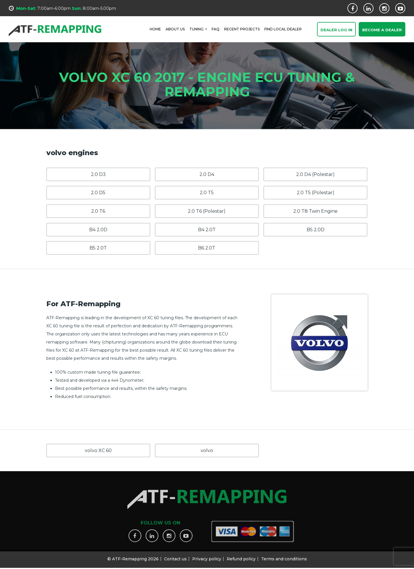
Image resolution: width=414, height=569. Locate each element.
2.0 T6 (98, 211)
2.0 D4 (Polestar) (315, 174)
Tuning (196, 29)
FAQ (215, 29)
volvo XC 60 (98, 450)
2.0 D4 (206, 174)
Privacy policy (206, 556)
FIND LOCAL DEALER (283, 29)
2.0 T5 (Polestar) (315, 192)
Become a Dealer (382, 30)
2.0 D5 (98, 192)
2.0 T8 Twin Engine (315, 211)
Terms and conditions (284, 556)
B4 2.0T (207, 229)
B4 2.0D (98, 229)
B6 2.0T (206, 248)
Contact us (175, 556)
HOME (155, 29)
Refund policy (241, 556)
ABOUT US (175, 29)
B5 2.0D (316, 229)
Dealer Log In (336, 30)
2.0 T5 (207, 192)
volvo (207, 450)
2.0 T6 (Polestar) (207, 211)
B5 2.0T (98, 248)
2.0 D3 (98, 174)
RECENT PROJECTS (242, 29)
